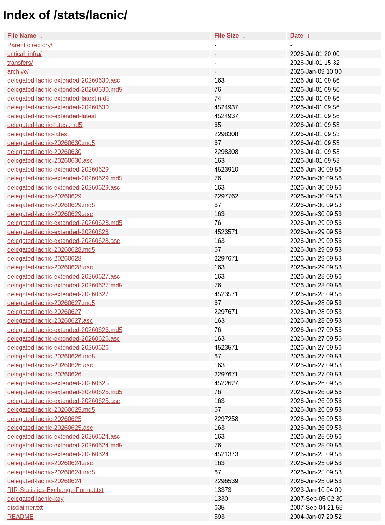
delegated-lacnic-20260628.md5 (51, 249)
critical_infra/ (24, 54)
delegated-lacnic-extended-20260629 (58, 169)
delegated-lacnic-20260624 (44, 481)
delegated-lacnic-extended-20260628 (58, 232)
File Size (226, 35)
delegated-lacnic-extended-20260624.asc (63, 436)
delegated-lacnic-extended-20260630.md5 (64, 89)
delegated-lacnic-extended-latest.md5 (58, 98)
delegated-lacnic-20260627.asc (50, 320)
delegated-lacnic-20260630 (44, 152)
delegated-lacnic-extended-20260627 (58, 294)
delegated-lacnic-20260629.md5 (51, 205)
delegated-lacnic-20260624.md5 (51, 472)
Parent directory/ (29, 45)
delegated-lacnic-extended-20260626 (58, 347)
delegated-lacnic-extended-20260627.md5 (64, 285)
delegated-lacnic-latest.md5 (45, 125)
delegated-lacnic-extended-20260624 (58, 454)
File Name (21, 35)
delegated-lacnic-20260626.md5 (51, 356)
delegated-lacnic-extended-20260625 (58, 383)
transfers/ (20, 62)
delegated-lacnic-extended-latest (51, 116)
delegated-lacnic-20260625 (44, 419)
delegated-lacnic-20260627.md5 (51, 303)
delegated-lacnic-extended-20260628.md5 (64, 223)
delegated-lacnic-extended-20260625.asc (63, 401)
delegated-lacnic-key (35, 498)
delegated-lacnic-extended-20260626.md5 (64, 330)
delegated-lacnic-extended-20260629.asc (63, 187)
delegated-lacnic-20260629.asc (50, 214)
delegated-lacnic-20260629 (44, 196)
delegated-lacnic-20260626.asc (50, 365)
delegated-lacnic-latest (38, 134)
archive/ (18, 71)
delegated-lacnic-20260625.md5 (51, 409)
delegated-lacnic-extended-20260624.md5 (64, 445)
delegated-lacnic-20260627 (44, 312)
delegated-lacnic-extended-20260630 (58, 107)
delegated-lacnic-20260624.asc (50, 463)
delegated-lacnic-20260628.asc (50, 267)
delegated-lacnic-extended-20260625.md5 (64, 392)
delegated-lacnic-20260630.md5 (51, 143)
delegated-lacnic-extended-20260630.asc (63, 80)
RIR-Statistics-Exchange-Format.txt (55, 490)
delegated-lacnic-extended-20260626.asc (63, 338)
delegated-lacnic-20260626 (44, 374)
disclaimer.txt (25, 507)
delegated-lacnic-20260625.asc (50, 427)
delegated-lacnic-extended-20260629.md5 (64, 178)
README (20, 516)
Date (297, 35)
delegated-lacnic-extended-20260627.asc (63, 276)
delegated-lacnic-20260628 (44, 258)
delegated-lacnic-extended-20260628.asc (63, 241)
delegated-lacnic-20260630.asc (50, 160)
